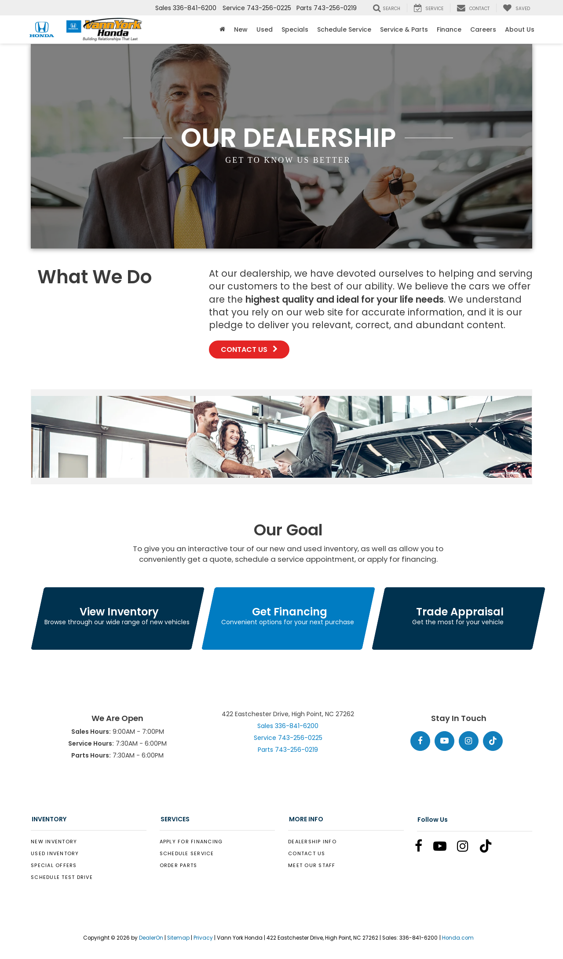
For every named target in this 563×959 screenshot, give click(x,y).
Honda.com (458, 937)
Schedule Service (344, 29)
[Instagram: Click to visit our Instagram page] (468, 741)
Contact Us (249, 349)
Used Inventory (55, 853)
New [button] (241, 29)
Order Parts (178, 865)
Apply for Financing (191, 841)
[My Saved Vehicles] (516, 8)
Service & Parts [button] (404, 29)
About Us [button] (519, 29)
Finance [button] (449, 29)
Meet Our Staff (312, 865)
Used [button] (264, 29)
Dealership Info (312, 841)
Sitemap (178, 937)
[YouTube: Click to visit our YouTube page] (444, 741)
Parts (288, 749)
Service (288, 737)
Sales (287, 725)
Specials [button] (295, 29)
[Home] (222, 29)
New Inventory (54, 841)
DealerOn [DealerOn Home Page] (151, 937)
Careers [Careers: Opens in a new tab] (483, 29)
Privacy (203, 937)
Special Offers (54, 865)
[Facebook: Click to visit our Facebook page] (420, 741)
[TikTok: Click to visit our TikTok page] (493, 741)
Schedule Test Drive (62, 877)
